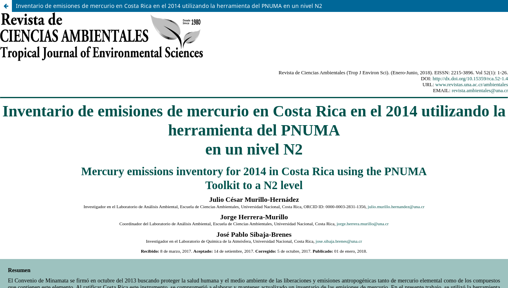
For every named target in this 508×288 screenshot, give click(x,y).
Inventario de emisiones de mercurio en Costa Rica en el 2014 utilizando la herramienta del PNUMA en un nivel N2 (169, 6)
